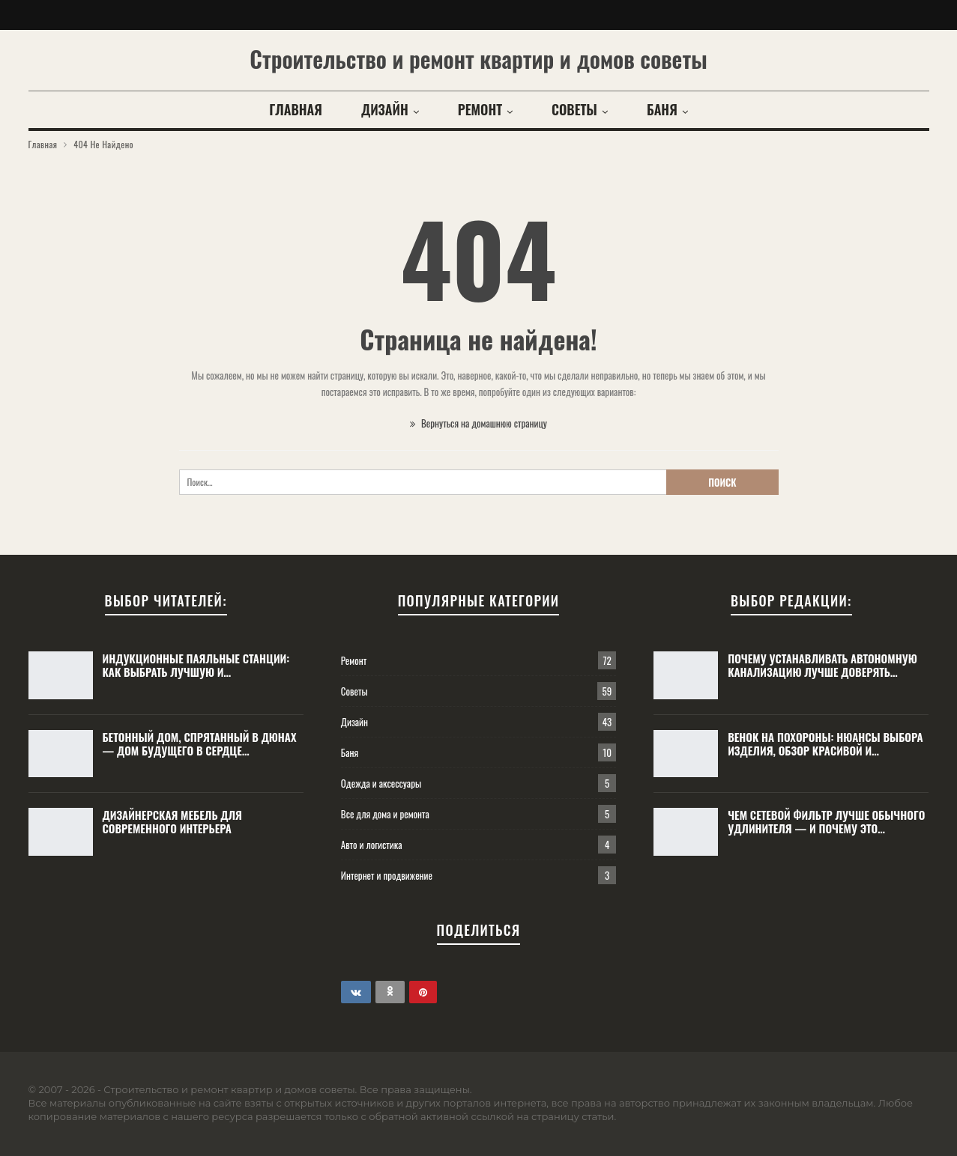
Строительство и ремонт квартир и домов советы (478, 59)
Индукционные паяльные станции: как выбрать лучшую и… (196, 665)
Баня (662, 109)
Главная (295, 109)
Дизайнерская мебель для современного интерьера (172, 821)
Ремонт (480, 109)
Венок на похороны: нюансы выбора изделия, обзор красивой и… (825, 743)
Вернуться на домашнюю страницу (478, 423)
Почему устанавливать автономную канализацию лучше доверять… (822, 665)
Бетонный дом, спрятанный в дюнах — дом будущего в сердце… (200, 743)
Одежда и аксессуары (381, 783)
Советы (574, 109)
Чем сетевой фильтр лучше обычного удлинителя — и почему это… (826, 821)
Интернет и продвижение (386, 875)
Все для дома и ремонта (385, 813)
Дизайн (384, 109)
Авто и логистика (371, 844)
